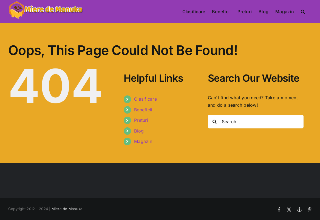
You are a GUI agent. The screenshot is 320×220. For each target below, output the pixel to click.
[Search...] (256, 121)
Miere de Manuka (67, 209)
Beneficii (143, 109)
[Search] (215, 121)
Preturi (141, 120)
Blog (139, 131)
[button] (303, 11)
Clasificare (145, 99)
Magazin (143, 141)
